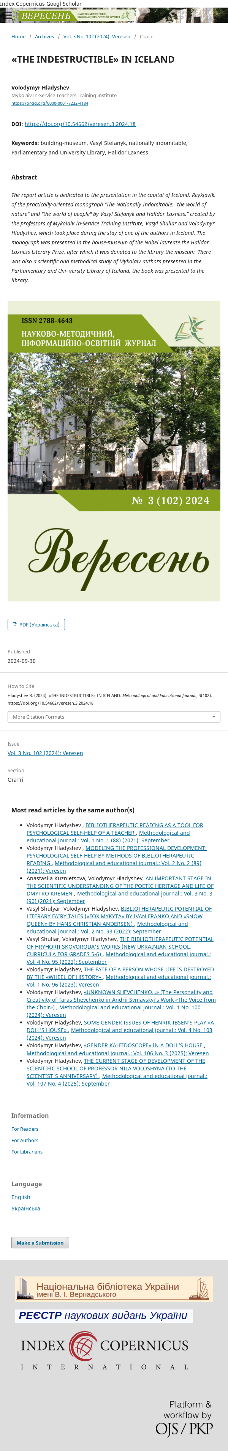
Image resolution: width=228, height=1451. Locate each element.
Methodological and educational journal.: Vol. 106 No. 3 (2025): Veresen (118, 1053)
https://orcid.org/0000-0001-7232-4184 (49, 103)
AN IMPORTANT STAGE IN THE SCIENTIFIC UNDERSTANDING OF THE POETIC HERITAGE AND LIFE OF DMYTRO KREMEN (120, 886)
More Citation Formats (38, 716)
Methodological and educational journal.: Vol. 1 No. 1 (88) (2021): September (108, 836)
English (20, 1197)
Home (18, 36)
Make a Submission (40, 1242)
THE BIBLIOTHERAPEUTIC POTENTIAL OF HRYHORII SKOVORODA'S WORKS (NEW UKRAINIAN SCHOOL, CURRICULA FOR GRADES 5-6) (120, 946)
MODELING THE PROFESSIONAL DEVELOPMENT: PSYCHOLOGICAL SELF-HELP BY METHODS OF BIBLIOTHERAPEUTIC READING (117, 855)
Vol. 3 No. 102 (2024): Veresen (96, 36)
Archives (44, 36)
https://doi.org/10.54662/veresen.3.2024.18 (80, 123)
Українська (25, 1208)
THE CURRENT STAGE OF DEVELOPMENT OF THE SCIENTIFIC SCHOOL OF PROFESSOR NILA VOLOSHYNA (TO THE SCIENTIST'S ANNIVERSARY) (116, 1068)
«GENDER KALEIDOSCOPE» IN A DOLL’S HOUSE (144, 1045)
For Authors (24, 1140)
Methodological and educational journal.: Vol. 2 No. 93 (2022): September (107, 927)
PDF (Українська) (39, 624)
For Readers (24, 1128)
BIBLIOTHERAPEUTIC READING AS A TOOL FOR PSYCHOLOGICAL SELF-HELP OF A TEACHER (115, 828)
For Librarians (27, 1151)
